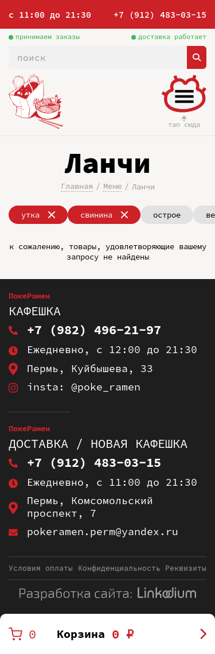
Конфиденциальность (119, 568)
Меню (112, 186)
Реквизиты (185, 568)
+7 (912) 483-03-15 (160, 14)
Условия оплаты (41, 568)
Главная (77, 186)
